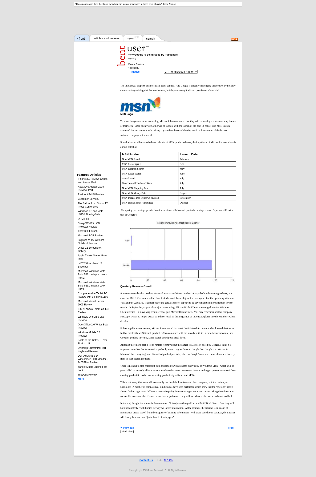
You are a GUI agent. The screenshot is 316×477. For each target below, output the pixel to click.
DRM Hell (83, 218)
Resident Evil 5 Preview (91, 194)
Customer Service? (88, 198)
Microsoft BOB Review (90, 235)
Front (231, 427)
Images (135, 71)
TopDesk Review (87, 374)
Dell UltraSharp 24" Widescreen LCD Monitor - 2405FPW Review (93, 359)
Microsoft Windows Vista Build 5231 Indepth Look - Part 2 (92, 274)
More (81, 378)
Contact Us (146, 460)
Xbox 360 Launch (87, 231)
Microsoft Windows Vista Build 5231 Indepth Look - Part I (92, 285)
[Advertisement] (158, 17)
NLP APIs (168, 460)
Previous (128, 427)
